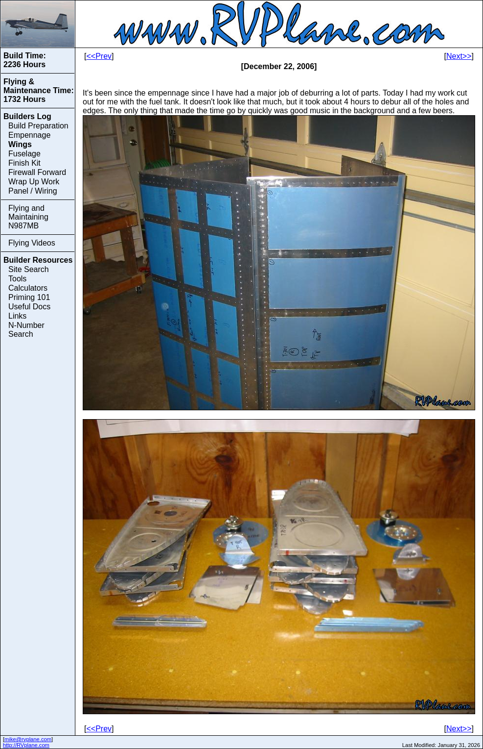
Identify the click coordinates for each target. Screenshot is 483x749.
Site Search (28, 269)
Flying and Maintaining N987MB (28, 217)
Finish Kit (24, 163)
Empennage (29, 135)
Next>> (459, 56)
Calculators (27, 288)
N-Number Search (26, 329)
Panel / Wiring (32, 191)
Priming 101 (29, 297)
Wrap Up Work (33, 181)
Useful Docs (29, 306)
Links (17, 316)
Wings (20, 144)
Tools (17, 279)
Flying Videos (31, 243)
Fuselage (24, 154)
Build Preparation (38, 126)
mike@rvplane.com (27, 739)
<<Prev (99, 56)
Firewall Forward (37, 172)
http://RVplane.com (26, 745)
